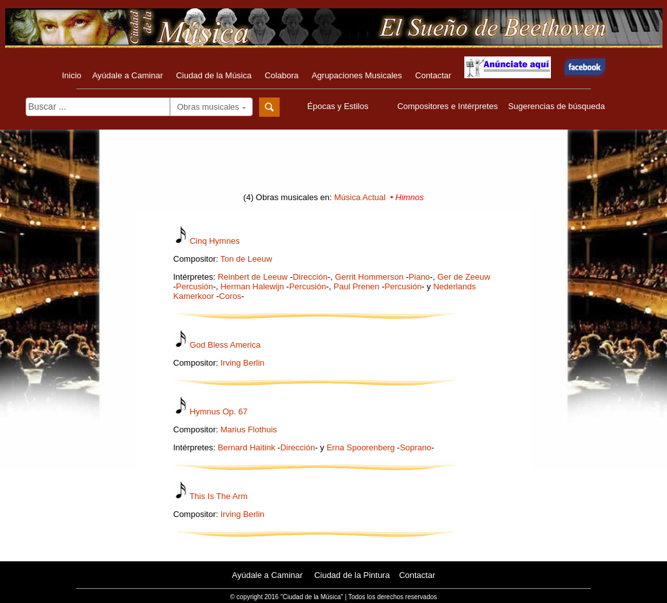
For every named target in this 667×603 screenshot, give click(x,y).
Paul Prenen (357, 286)
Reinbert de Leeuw (252, 277)
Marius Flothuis (249, 429)
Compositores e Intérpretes (447, 106)
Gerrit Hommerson (369, 277)
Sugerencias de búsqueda (556, 106)
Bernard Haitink (246, 447)
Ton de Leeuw (246, 259)
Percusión (194, 286)
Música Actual (359, 197)
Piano (419, 277)
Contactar (433, 75)
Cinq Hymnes (215, 241)
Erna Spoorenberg (360, 447)
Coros (230, 296)
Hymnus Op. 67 (219, 411)
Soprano (415, 447)
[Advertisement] (333, 165)
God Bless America (225, 345)
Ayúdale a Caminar (127, 75)
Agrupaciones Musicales (357, 75)
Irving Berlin (243, 363)
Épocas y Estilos (339, 106)
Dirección (309, 277)
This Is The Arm (218, 496)
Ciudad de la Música (213, 75)
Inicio (71, 75)
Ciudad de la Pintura (352, 575)
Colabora (282, 75)
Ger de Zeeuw (463, 277)
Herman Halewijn (252, 286)
